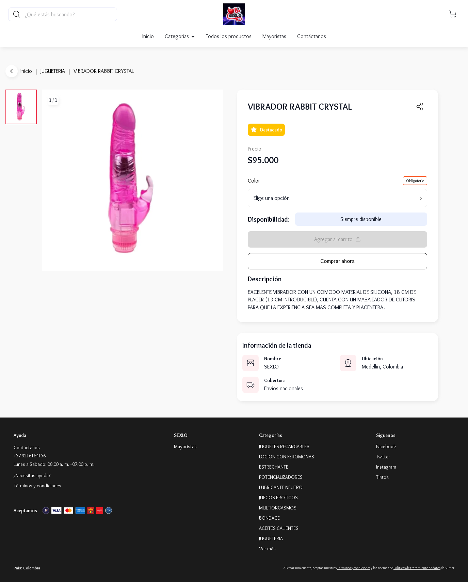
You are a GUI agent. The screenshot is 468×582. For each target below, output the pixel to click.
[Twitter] (383, 457)
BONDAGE (269, 518)
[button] (453, 14)
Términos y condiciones (37, 486)
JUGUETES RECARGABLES (284, 446)
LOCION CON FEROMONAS (286, 457)
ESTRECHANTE (273, 467)
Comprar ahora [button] (337, 261)
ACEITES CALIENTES (278, 528)
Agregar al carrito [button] (337, 239)
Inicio (148, 36)
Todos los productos (229, 36)
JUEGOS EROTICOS (278, 497)
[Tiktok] (382, 477)
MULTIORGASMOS (277, 508)
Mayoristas (274, 36)
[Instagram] (386, 467)
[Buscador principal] (70, 14)
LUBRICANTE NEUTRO (281, 487)
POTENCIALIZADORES (281, 477)
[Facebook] (386, 446)
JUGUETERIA (53, 71)
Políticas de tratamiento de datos (416, 568)
